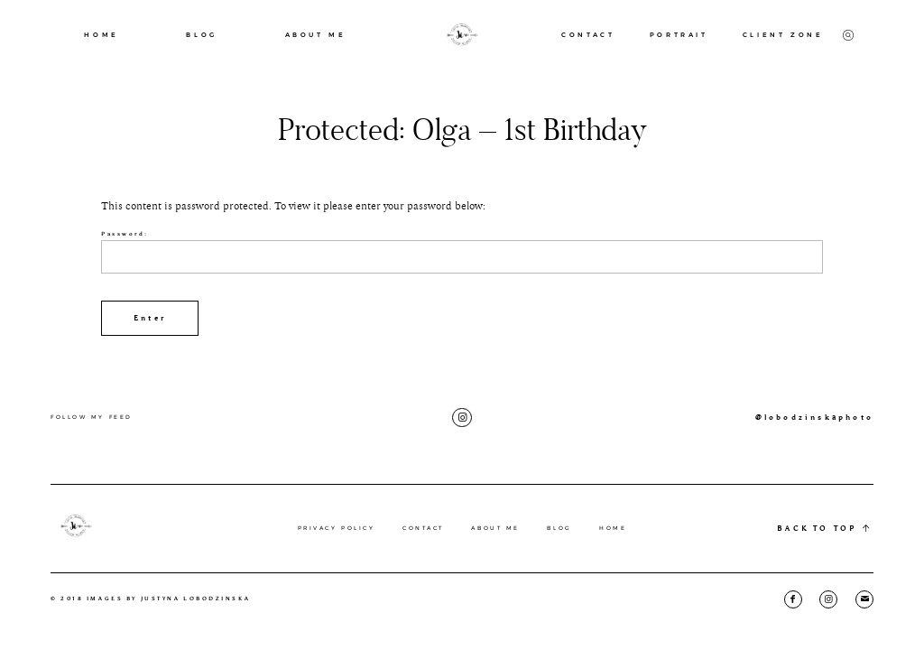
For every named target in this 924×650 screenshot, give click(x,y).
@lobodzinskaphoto (814, 417)
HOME (101, 35)
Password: (462, 252)
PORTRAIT (679, 35)
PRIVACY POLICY (336, 528)
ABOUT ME (315, 35)
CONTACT (587, 35)
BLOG (201, 35)
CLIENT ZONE (783, 35)
